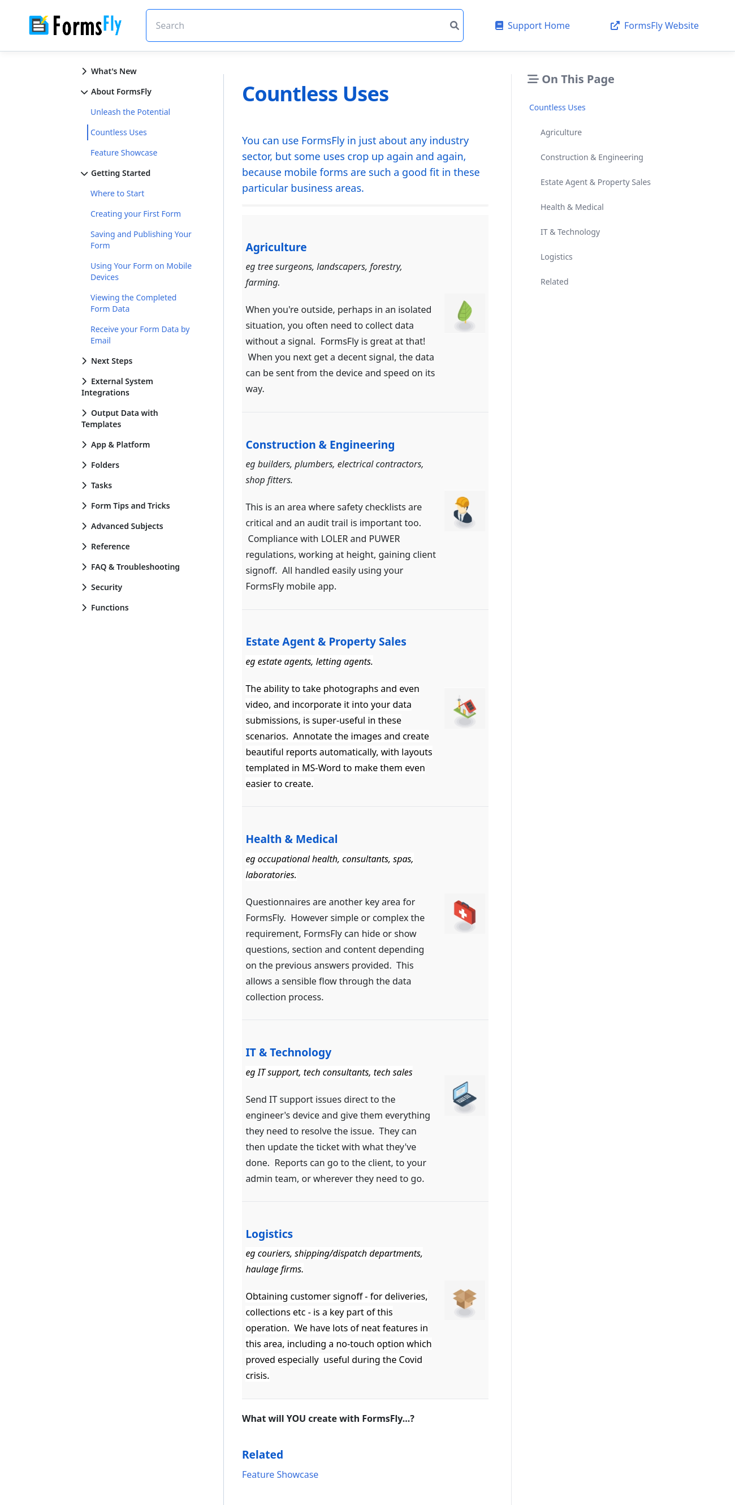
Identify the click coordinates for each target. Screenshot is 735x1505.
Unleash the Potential (130, 111)
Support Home (532, 25)
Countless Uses (118, 132)
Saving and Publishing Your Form (141, 240)
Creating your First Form (135, 213)
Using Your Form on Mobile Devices (141, 271)
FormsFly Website (655, 25)
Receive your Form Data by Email (140, 335)
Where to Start (117, 193)
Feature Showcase (123, 152)
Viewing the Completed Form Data (133, 303)
